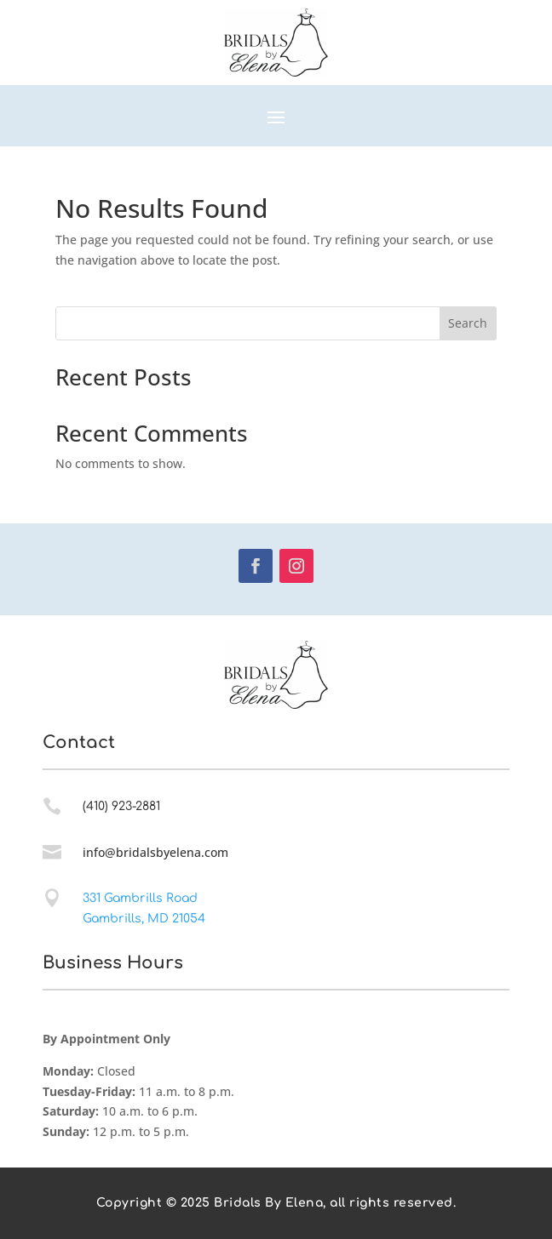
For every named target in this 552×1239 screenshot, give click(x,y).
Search (467, 323)
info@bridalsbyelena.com (155, 852)
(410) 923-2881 (121, 806)
